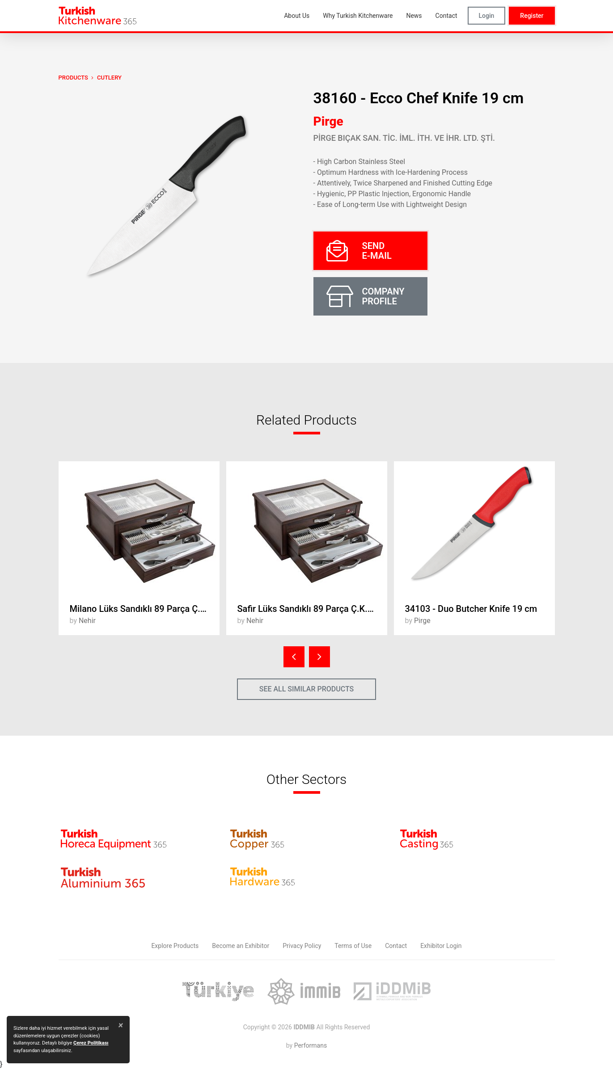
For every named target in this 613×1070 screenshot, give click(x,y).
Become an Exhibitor (240, 945)
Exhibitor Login (440, 945)
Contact (396, 945)
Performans (310, 1045)
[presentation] (293, 656)
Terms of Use (353, 945)
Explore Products (175, 945)
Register (531, 15)
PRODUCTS (73, 77)
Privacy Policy (302, 945)
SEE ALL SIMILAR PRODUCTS (306, 689)
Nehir (87, 620)
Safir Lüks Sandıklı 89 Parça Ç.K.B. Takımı (312, 608)
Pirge (328, 121)
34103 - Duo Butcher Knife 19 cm (471, 608)
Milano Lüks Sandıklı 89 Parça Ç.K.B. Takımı (145, 608)
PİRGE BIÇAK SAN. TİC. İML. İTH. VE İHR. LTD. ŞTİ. (404, 138)
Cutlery (109, 77)
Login (487, 15)
